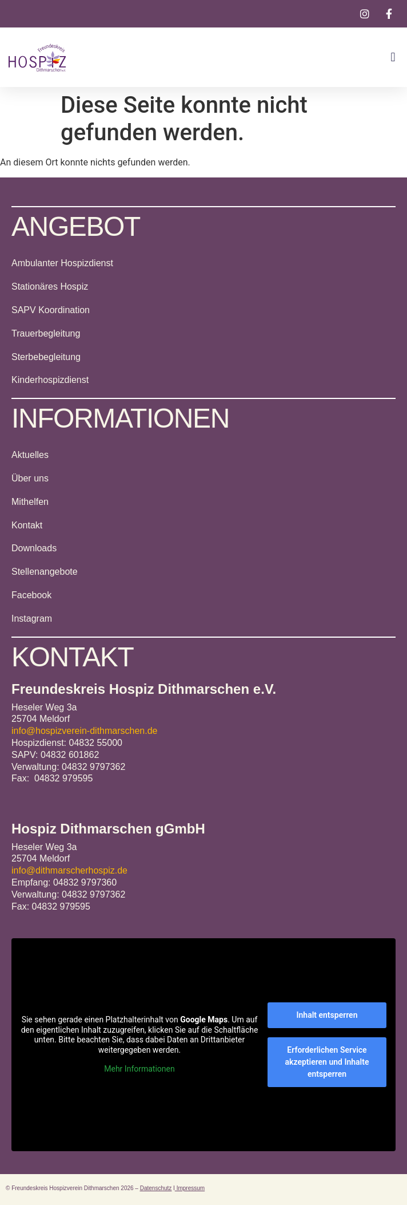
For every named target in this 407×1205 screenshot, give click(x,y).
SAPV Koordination (50, 310)
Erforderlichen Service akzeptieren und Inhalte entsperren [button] (327, 1061)
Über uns (30, 478)
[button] (393, 57)
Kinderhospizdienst (50, 380)
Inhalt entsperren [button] (327, 1015)
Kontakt (26, 525)
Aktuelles (30, 455)
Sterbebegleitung (46, 357)
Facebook (31, 595)
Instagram (31, 618)
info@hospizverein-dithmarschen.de (84, 731)
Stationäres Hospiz (49, 286)
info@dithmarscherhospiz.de (69, 870)
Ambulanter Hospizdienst (62, 263)
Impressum (190, 1188)
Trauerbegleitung (45, 333)
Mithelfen (30, 502)
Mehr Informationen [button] (139, 1068)
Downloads (34, 548)
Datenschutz (156, 1188)
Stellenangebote (44, 571)
